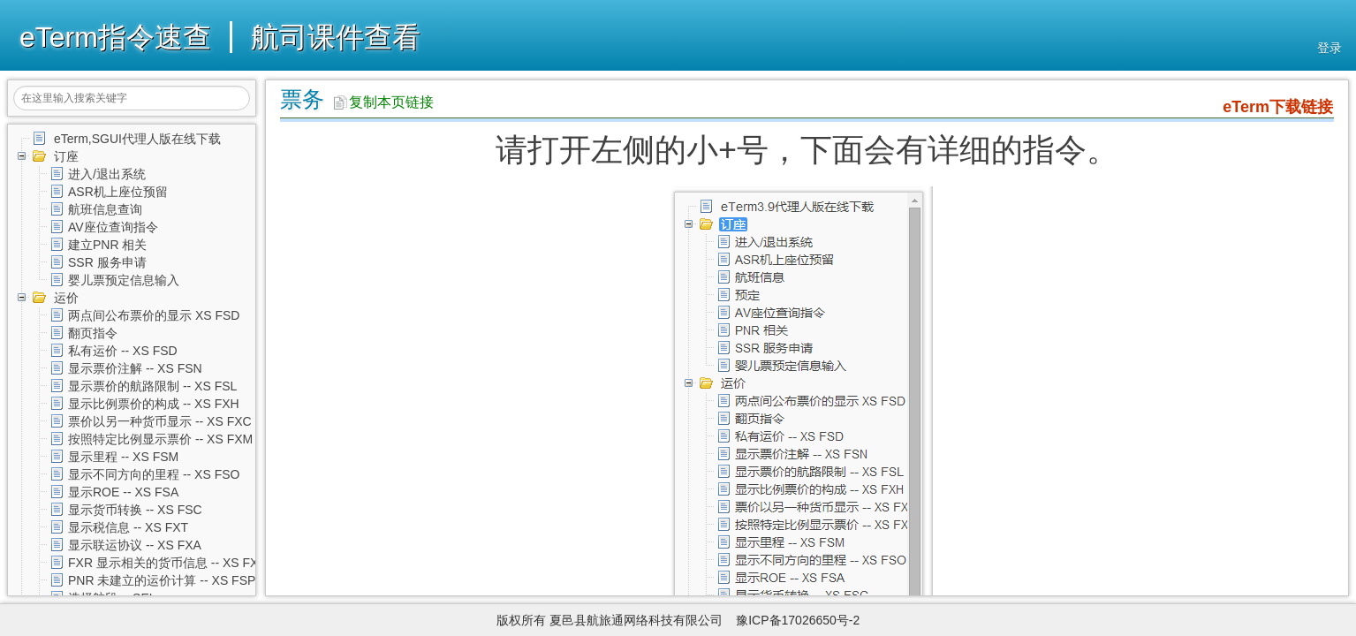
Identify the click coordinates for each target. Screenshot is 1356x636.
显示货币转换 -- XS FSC (135, 510)
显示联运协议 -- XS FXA (134, 545)
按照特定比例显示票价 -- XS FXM (160, 439)
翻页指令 (92, 333)
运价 (66, 298)
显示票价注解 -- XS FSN (135, 368)
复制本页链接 (383, 102)
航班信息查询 (105, 209)
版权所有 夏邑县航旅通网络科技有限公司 (614, 620)
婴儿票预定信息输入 (123, 280)
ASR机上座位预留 (118, 192)
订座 (66, 156)
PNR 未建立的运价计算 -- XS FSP (161, 580)
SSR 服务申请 (107, 262)
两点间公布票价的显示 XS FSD (153, 315)
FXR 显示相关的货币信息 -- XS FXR (168, 563)
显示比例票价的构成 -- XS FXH (153, 404)
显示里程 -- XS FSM (123, 457)
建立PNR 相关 (107, 245)
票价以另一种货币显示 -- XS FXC (160, 421)
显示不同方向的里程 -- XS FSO (153, 474)
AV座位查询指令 (113, 227)
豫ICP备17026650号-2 (798, 620)
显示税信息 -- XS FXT (128, 527)
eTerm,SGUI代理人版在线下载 (137, 139)
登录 (1329, 48)
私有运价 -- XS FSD (123, 351)
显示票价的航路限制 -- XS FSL (152, 386)
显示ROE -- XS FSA (123, 492)
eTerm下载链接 (1278, 107)
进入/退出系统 (107, 174)
